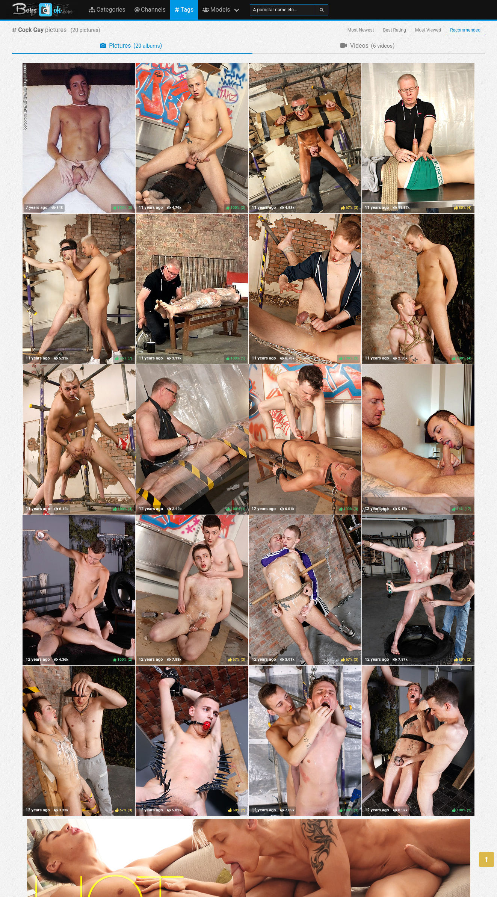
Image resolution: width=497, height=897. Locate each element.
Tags (184, 9)
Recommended (465, 30)
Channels (150, 9)
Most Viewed (428, 30)
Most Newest (360, 30)
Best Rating (394, 30)
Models (216, 9)
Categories (107, 9)
